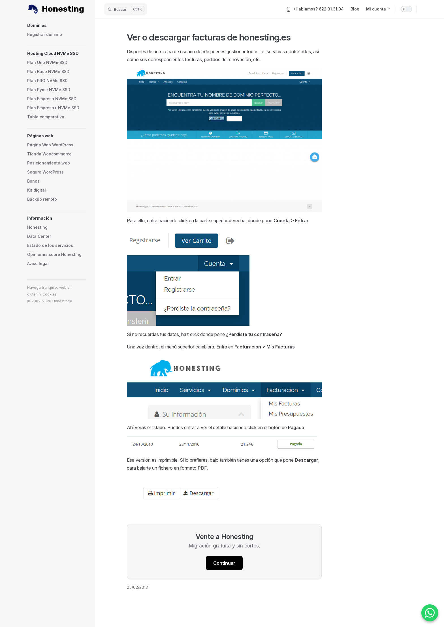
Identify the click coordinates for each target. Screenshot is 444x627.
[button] (56, 25)
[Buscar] (125, 9)
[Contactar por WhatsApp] (429, 612)
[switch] (406, 9)
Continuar (224, 563)
